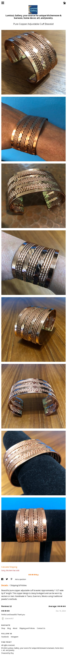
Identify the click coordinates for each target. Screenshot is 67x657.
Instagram (14, 637)
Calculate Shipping (9, 567)
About (15, 628)
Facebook (5, 637)
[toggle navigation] (2, 3)
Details (4, 585)
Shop (3, 628)
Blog (9, 628)
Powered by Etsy (7, 653)
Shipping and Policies (27, 628)
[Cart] (64, 3)
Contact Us (41, 628)
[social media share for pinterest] (12, 579)
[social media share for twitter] (7, 579)
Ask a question (20, 579)
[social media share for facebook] (2, 579)
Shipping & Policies (18, 585)
